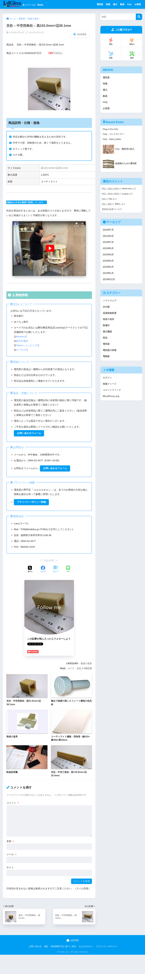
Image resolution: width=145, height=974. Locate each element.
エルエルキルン (85, 947)
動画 (122, 4)
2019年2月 (108, 269)
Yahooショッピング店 (28, 345)
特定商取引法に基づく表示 (63, 947)
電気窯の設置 (108, 210)
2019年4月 (108, 256)
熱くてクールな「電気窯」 (34, 4)
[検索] (139, 17)
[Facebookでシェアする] (42, 570)
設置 (110, 55)
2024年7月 (108, 230)
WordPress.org (111, 400)
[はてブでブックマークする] (55, 570)
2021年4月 (108, 237)
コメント (13, 803)
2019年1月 (108, 275)
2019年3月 (108, 262)
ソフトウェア (110, 303)
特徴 (108, 4)
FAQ (129, 4)
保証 (46, 947)
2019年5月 (108, 250)
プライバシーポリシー (106, 947)
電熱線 (106, 360)
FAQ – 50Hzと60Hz (111, 190)
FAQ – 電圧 (107, 205)
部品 (105, 341)
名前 (10, 842)
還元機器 (107, 334)
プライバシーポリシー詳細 (31, 503)
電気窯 (100, 4)
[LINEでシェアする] (68, 570)
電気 (110, 41)
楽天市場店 (22, 341)
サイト (10, 868)
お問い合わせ (35, 947)
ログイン (107, 381)
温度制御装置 (110, 315)
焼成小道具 (86, 664)
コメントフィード (112, 394)
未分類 (106, 309)
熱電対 (106, 328)
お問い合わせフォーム (29, 433)
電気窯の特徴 (110, 353)
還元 (115, 4)
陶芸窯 (88, 669)
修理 (131, 55)
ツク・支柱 (75, 669)
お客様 (137, 4)
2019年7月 (108, 243)
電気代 (131, 41)
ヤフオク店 (22, 350)
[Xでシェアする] (30, 570)
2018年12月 (109, 281)
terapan (125, 195)
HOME (72, 941)
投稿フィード (110, 387)
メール (12, 855)
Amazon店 (21, 336)
